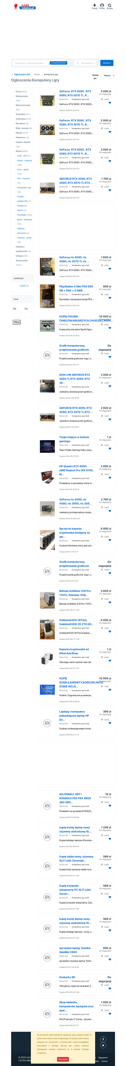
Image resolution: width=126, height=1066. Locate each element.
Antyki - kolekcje (24, 160)
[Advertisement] (63, 36)
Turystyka (20, 114)
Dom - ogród (22, 169)
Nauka (19, 133)
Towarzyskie (22, 260)
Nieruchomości (23, 105)
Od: (15, 308)
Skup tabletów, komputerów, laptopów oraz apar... (76, 1006)
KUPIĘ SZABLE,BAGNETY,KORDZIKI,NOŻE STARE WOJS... (81, 682)
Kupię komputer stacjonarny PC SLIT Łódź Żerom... (75, 889)
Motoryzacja (22, 96)
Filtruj (16, 322)
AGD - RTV (22, 156)
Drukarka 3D (67, 977)
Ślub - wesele (22, 128)
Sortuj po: (95, 76)
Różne (19, 151)
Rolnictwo (20, 137)
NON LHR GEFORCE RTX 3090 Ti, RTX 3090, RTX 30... (74, 378)
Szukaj (107, 63)
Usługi (19, 256)
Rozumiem (63, 1059)
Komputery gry (51, 74)
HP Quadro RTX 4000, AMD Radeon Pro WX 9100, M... (76, 470)
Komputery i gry (24, 187)
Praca (19, 91)
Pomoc (105, 1061)
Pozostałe (21, 215)
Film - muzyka (23, 178)
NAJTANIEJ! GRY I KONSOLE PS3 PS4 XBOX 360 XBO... (75, 798)
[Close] (91, 1034)
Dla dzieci (20, 123)
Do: (26, 308)
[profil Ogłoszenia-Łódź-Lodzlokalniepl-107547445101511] (103, 1039)
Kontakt (95, 1061)
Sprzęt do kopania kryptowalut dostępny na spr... (74, 532)
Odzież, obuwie (23, 142)
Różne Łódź (63, 99)
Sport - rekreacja (24, 219)
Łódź (22, 285)
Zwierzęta (20, 119)
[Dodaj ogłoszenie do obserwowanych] (109, 102)
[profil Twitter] (103, 1045)
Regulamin (103, 1057)
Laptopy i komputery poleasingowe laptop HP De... (74, 715)
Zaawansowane (58, 63)
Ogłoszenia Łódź (25, 7)
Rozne (37, 74)
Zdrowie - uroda (24, 237)
